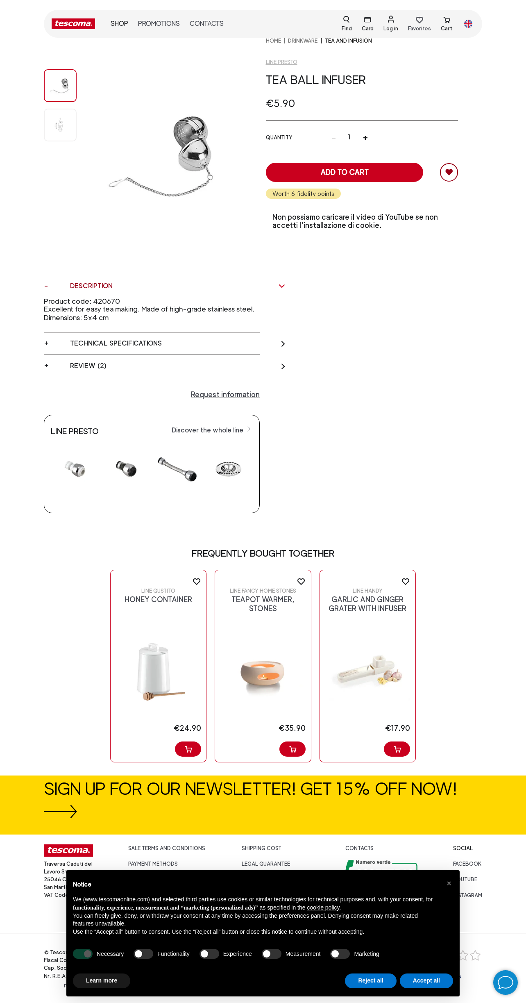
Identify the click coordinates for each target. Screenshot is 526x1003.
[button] (449, 883)
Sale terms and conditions (166, 848)
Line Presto (281, 62)
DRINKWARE (302, 41)
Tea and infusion (348, 41)
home (273, 41)
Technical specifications (178, 343)
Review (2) (178, 366)
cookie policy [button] (323, 907)
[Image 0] (60, 85)
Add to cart (344, 172)
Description (178, 286)
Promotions (159, 23)
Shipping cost (261, 848)
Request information (225, 394)
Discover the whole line (212, 429)
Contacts (207, 23)
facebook (467, 864)
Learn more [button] (101, 980)
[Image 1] (60, 125)
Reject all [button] (370, 980)
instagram (467, 895)
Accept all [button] (426, 980)
